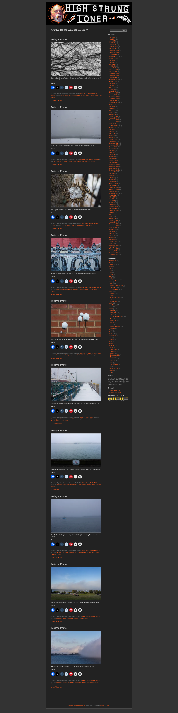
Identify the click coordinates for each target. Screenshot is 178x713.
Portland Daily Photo (115, 390)
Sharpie (111, 339)
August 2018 (112, 104)
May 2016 (112, 154)
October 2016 (113, 147)
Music (110, 303)
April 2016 (112, 156)
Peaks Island (115, 289)
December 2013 (114, 210)
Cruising (111, 264)
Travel (111, 347)
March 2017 (112, 137)
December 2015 (114, 164)
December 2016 (114, 143)
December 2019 (114, 74)
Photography (72, 95)
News (110, 307)
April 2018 (112, 112)
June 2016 (112, 153)
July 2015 (112, 174)
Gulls (61, 161)
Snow (96, 95)
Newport (112, 361)
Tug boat (53, 554)
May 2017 (112, 133)
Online (111, 309)
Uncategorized (113, 368)
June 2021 (112, 39)
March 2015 (112, 181)
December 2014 (114, 187)
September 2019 (114, 79)
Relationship (112, 336)
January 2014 (113, 208)
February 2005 (113, 249)
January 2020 (113, 72)
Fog (64, 484)
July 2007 (112, 247)
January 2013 (113, 222)
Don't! (112, 314)
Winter (90, 225)
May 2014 (112, 201)
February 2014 (113, 206)
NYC (111, 363)
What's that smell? (115, 326)
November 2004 (114, 255)
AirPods (112, 311)
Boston (112, 353)
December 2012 (114, 224)
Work (110, 372)
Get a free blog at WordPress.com (76, 705)
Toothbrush (113, 301)
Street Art (112, 345)
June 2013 (112, 212)
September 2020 (114, 56)
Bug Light (58, 552)
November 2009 (114, 245)
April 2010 (112, 243)
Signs (110, 341)
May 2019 (112, 87)
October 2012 (113, 228)
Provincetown (114, 365)
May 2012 (112, 235)
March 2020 (112, 68)
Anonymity (113, 313)
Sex (110, 338)
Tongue (112, 322)
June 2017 (112, 131)
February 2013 (113, 220)
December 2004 (114, 253)
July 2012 (112, 231)
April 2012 (112, 237)
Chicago (112, 357)
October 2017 (113, 124)
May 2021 (112, 41)
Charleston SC (114, 355)
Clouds (65, 682)
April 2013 (112, 216)
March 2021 (112, 45)
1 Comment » (55, 489)
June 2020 (112, 62)
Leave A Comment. (56, 100)
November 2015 (114, 166)
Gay (110, 276)
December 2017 (114, 120)
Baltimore (113, 351)
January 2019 (113, 95)
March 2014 (112, 205)
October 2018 (113, 101)
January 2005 (113, 251)
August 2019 (112, 81)
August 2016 (112, 149)
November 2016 (114, 145)
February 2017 (113, 139)
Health (111, 278)
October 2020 (113, 54)
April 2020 (112, 66)
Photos (90, 93)
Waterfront (54, 420)
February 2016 (113, 160)
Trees (99, 95)
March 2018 (112, 114)
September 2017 (114, 126)
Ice (65, 225)
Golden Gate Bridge (116, 316)
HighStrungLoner (114, 280)
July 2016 (112, 151)
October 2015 (113, 168)
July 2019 (112, 83)
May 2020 (112, 64)
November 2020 (114, 52)
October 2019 (113, 77)
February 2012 (113, 241)
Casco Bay (54, 419)
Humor (111, 282)
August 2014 (112, 195)
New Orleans (113, 305)
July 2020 (112, 60)
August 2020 (112, 58)
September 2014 (114, 193)
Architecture (83, 287)
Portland (94, 93)
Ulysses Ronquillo (104, 705)
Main (72, 552)
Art (110, 262)
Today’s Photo (59, 39)
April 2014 (112, 203)
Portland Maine (90, 95)
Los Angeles (113, 359)
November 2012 (114, 226)
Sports (111, 343)
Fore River (60, 419)
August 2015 (112, 172)
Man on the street (115, 297)
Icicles (65, 289)
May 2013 (112, 214)
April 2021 (112, 43)
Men (110, 291)
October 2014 (113, 191)
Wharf (64, 420)
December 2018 (114, 97)
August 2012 (112, 230)
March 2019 (112, 91)
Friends (111, 274)
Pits (111, 299)
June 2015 (112, 176)
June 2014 (112, 199)
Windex (112, 328)
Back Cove (56, 161)
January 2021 (113, 49)
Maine (85, 93)
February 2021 (113, 47)
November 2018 (114, 99)
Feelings (112, 293)
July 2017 (112, 129)
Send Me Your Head (115, 392)
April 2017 (112, 135)
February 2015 (113, 183)
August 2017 (112, 127)
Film (110, 268)
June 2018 (112, 108)
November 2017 (114, 122)
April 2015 (112, 179)
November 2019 (114, 75)
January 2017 (113, 141)
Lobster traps (67, 419)
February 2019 (113, 93)
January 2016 (113, 162)
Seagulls (84, 161)
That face (113, 320)
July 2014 (112, 197)
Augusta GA (113, 349)
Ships (91, 419)
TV (110, 366)
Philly (110, 332)
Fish (111, 295)
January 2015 (113, 185)
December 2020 (114, 50)
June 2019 (112, 85)
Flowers (58, 355)
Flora (81, 93)
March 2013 (112, 218)
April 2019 (112, 89)
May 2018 (112, 110)
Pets (110, 330)
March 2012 (112, 239)
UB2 (111, 324)
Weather (53, 95)
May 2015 (112, 178)
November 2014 (114, 189)
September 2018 (114, 102)
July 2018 (112, 106)
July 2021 (112, 37)
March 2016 (112, 158)
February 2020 (113, 70)
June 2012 (112, 233)
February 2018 (113, 116)
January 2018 (113, 118)
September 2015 (114, 170)
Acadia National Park (116, 286)
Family (111, 266)
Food (110, 272)
